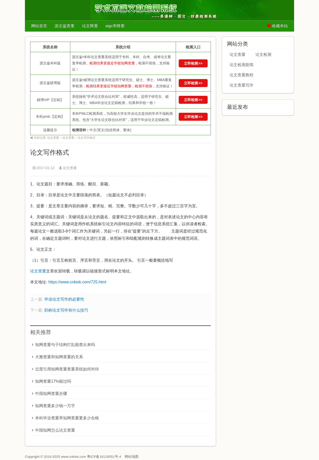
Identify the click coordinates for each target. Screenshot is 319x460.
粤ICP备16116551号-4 (104, 457)
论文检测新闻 (241, 65)
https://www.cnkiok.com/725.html (77, 282)
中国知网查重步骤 (51, 393)
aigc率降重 (115, 26)
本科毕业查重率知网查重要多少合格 (67, 418)
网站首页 (39, 26)
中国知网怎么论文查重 (55, 430)
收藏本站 (280, 26)
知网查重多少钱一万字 (55, 406)
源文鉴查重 (65, 26)
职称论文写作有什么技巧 (66, 310)
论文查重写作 (241, 85)
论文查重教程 (241, 75)
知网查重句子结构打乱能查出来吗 (65, 345)
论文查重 (53, 137)
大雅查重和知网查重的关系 (59, 357)
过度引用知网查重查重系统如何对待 (67, 369)
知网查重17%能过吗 (53, 381)
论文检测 (263, 54)
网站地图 (132, 457)
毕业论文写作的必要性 (64, 299)
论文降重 (90, 26)
